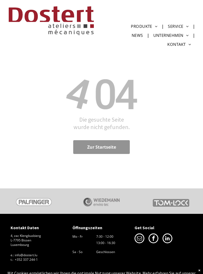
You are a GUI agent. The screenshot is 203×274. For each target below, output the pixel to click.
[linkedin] (167, 239)
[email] (139, 239)
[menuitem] (145, 26)
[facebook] (153, 239)
